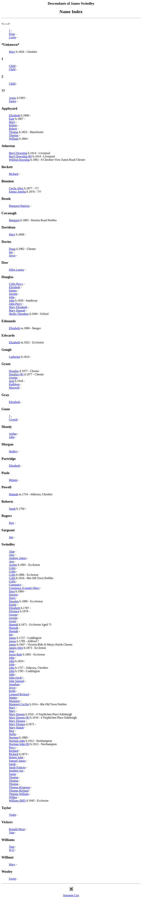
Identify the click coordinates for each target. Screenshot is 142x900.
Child (12, 66)
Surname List (71, 895)
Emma (13, 290)
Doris (12, 598)
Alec (11, 554)
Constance (15, 584)
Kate (11, 118)
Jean (11, 381)
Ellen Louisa (16, 269)
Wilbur (13, 797)
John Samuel (16, 681)
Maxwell (14, 387)
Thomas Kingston (19, 787)
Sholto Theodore (19, 313)
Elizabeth (14, 115)
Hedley (13, 451)
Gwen (12, 621)
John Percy (15, 303)
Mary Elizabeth (18, 307)
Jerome (13, 293)
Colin (12, 568)
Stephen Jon (16, 770)
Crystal (13, 419)
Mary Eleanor (17, 720)
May (11, 730)
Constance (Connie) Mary (24, 588)
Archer (13, 564)
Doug (12, 248)
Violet (12, 814)
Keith (12, 691)
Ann (11, 561)
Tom (11, 832)
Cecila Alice (16, 188)
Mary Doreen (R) (19, 717)
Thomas (13, 132)
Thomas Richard (18, 790)
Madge (13, 697)
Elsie (12, 34)
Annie (12, 97)
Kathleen (14, 384)
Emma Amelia (17, 191)
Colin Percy (16, 283)
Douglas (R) (16, 374)
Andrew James (17, 558)
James (12, 637)
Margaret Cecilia (19, 704)
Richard (13, 173)
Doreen (13, 594)
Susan (12, 774)
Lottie (12, 37)
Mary (12, 51)
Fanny (12, 101)
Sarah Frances (17, 767)
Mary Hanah (16, 727)
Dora (12, 591)
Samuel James (17, 760)
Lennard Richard (19, 694)
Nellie (12, 734)
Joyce (12, 255)
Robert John (16, 757)
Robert (13, 125)
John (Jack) (15, 677)
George (13, 377)
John (11, 297)
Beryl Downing (18, 153)
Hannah (13, 494)
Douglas (14, 371)
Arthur (13, 433)
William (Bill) (17, 800)
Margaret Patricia (19, 205)
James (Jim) (16, 647)
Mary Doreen (17, 714)
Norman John (17, 740)
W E (11, 850)
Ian (11, 252)
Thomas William (19, 794)
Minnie (13, 480)
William (13, 138)
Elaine (12, 604)
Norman (13, 737)
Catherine (14, 356)
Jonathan (14, 684)
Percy (12, 747)
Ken (11, 522)
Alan (12, 551)
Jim (11, 537)
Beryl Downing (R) (20, 156)
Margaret (14, 220)
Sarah (12, 508)
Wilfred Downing (19, 159)
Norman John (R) (19, 744)
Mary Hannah (17, 310)
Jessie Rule (15, 654)
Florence (14, 611)
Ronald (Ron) (17, 829)
